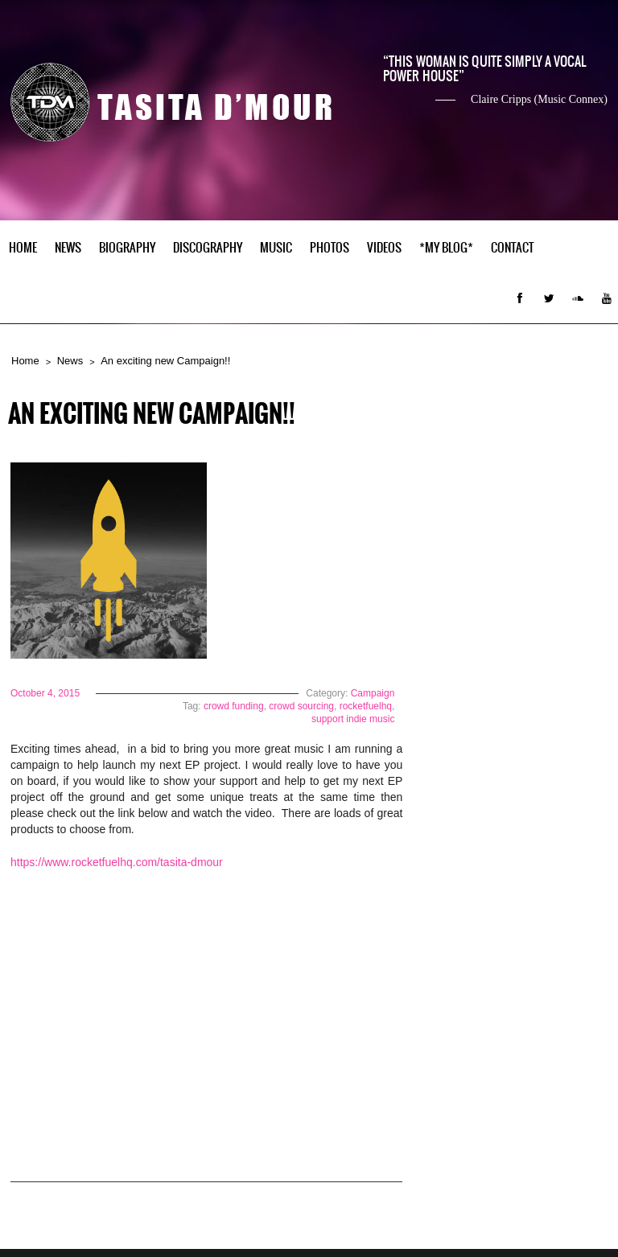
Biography (127, 248)
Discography (207, 248)
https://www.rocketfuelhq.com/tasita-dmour (118, 862)
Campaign (373, 693)
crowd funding (234, 706)
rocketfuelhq (366, 706)
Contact (512, 248)
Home (23, 248)
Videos (384, 248)
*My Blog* (446, 248)
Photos (329, 248)
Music (276, 248)
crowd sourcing (301, 706)
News (68, 248)
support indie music (352, 719)
